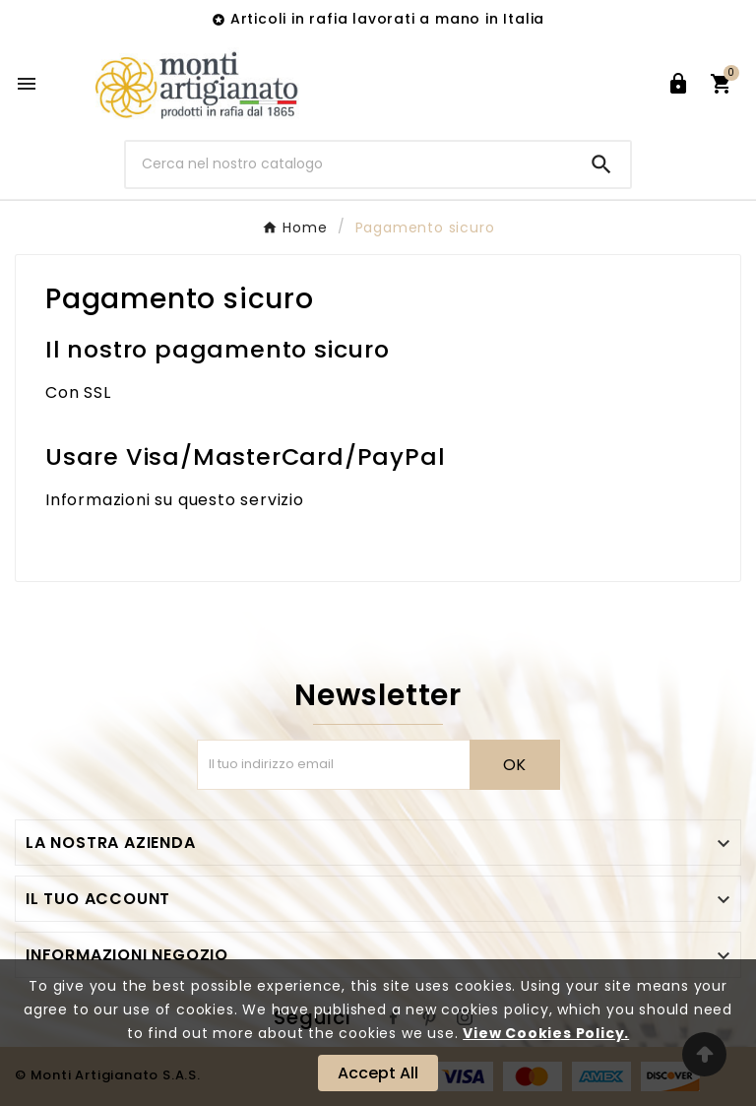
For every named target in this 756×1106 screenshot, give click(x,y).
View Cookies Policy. (546, 1033)
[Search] (601, 164)
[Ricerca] (350, 164)
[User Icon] (678, 84)
